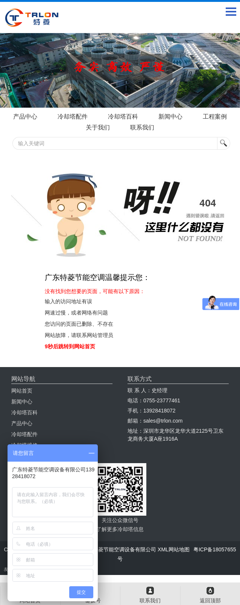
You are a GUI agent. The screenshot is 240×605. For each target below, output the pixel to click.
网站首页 (21, 391)
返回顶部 (210, 600)
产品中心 (25, 116)
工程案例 (215, 116)
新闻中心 (170, 116)
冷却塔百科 (123, 116)
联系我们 (142, 127)
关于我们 (98, 127)
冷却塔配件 (73, 116)
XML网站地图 (174, 549)
